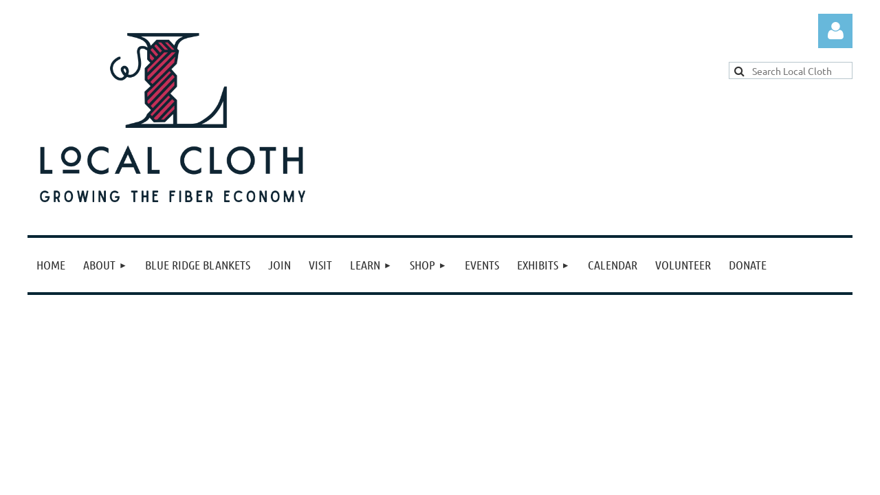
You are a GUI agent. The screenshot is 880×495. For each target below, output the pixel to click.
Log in (835, 31)
